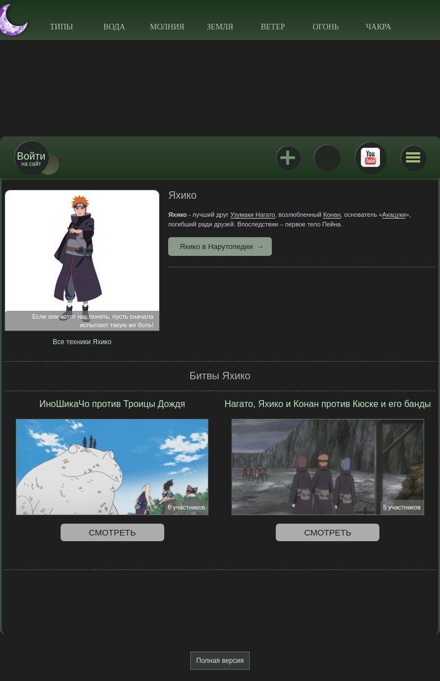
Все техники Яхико (82, 342)
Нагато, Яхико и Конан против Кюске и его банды (327, 404)
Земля (220, 27)
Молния (167, 27)
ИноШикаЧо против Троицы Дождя (112, 404)
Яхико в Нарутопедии (216, 246)
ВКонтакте (327, 157)
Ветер (272, 27)
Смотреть (112, 532)
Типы (61, 27)
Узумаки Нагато (252, 214)
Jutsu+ (288, 157)
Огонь (326, 27)
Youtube (370, 157)
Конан (332, 214)
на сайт (31, 159)
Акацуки (393, 214)
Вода (114, 27)
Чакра (378, 27)
